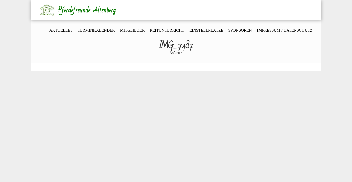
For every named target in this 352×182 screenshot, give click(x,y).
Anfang (175, 53)
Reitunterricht (167, 30)
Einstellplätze (206, 30)
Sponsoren (240, 30)
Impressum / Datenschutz (285, 30)
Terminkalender (96, 30)
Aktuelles (61, 30)
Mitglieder (132, 30)
